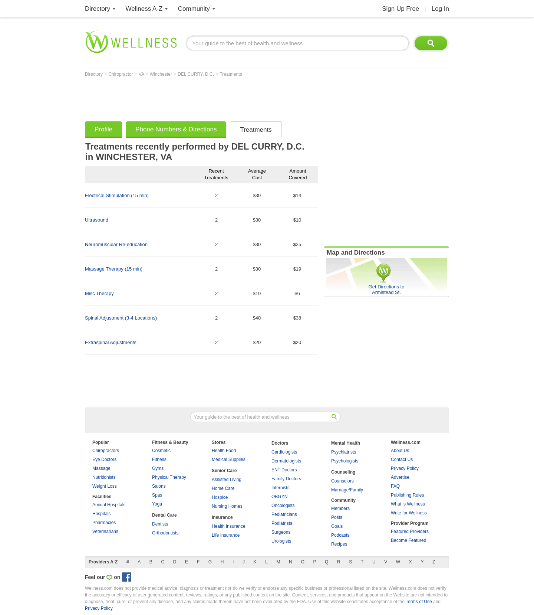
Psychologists (344, 461)
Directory (97, 8)
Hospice (220, 497)
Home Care (223, 488)
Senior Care (224, 470)
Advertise (400, 477)
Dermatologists (286, 461)
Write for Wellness (409, 513)
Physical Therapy (169, 477)
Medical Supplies (228, 459)
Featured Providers (410, 531)
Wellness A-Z (144, 8)
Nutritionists (104, 477)
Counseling (343, 472)
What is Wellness (408, 504)
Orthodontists (165, 533)
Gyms (158, 468)
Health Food (224, 450)
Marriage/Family (347, 490)
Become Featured (408, 540)
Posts (336, 517)
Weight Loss (104, 486)
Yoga (157, 504)
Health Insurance (228, 526)
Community (194, 8)
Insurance (222, 517)
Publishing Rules (407, 495)
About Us (400, 450)
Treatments (231, 74)
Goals (337, 526)
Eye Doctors (104, 459)
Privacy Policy (405, 468)
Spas (157, 495)
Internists (280, 487)
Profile (103, 129)
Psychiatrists (343, 452)
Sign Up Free (400, 8)
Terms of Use (419, 601)
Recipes (339, 544)
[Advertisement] (220, 97)
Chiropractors (105, 450)
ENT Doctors (284, 469)
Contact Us (402, 459)
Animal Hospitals (108, 504)
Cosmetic (161, 450)
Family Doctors (286, 478)
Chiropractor (121, 74)
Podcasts (340, 535)
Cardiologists (284, 452)
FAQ (395, 486)
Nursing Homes (227, 506)
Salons (159, 486)
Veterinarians (105, 531)
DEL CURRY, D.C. (196, 74)
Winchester (161, 74)
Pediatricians (284, 514)
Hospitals (101, 513)
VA (142, 74)
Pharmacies (104, 522)
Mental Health (345, 443)
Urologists (281, 541)
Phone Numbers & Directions (176, 129)
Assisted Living (226, 479)
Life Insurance (226, 535)
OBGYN (279, 496)
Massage (101, 468)
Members (340, 508)
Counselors (342, 481)
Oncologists (283, 505)
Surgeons (280, 532)
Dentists (160, 524)
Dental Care (164, 515)
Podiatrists (281, 523)
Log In (440, 8)
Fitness (159, 459)
